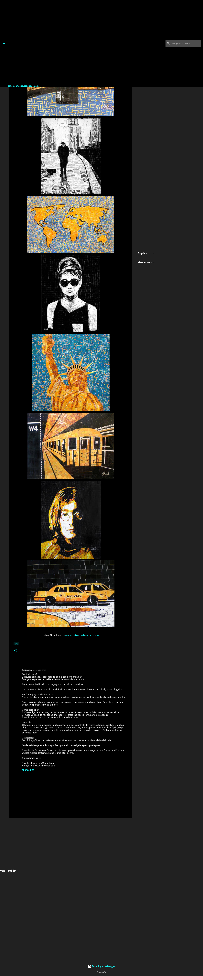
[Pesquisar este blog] (186, 43)
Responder (28, 770)
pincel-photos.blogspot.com (23, 86)
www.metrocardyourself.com (82, 635)
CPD (16, 644)
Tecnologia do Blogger (101, 966)
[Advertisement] (23, 42)
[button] (15, 650)
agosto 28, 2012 (39, 670)
